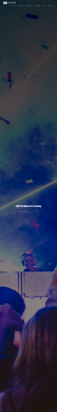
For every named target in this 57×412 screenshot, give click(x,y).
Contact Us (51, 5)
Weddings (21, 5)
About (45, 5)
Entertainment (28, 5)
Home (12, 5)
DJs (16, 5)
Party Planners (37, 5)
